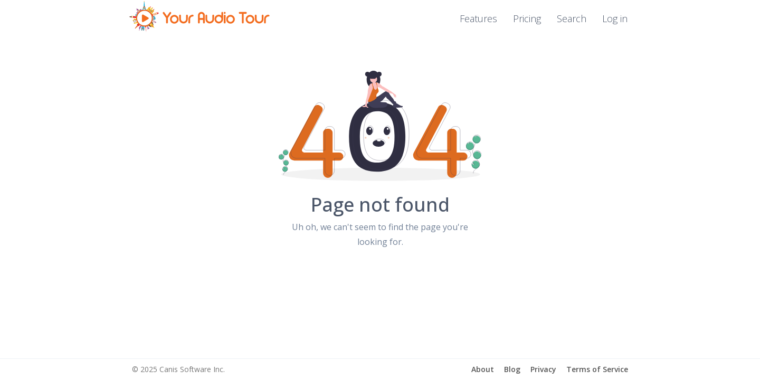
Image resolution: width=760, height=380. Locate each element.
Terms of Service (597, 369)
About (482, 369)
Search (571, 18)
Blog (512, 369)
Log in (615, 18)
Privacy (543, 369)
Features (478, 18)
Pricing (527, 18)
